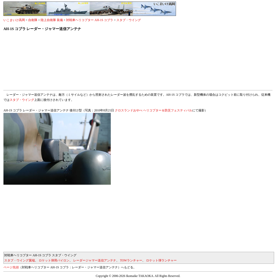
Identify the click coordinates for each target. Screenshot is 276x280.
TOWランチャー (131, 260)
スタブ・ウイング (128, 20)
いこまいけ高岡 (14, 20)
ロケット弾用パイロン (54, 260)
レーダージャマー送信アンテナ (94, 260)
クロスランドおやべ (128, 110)
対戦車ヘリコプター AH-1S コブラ (89, 20)
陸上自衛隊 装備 (52, 20)
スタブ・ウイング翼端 (19, 260)
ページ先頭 (11, 267)
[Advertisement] (118, 62)
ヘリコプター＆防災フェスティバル (167, 110)
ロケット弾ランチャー (161, 260)
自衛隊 (32, 20)
